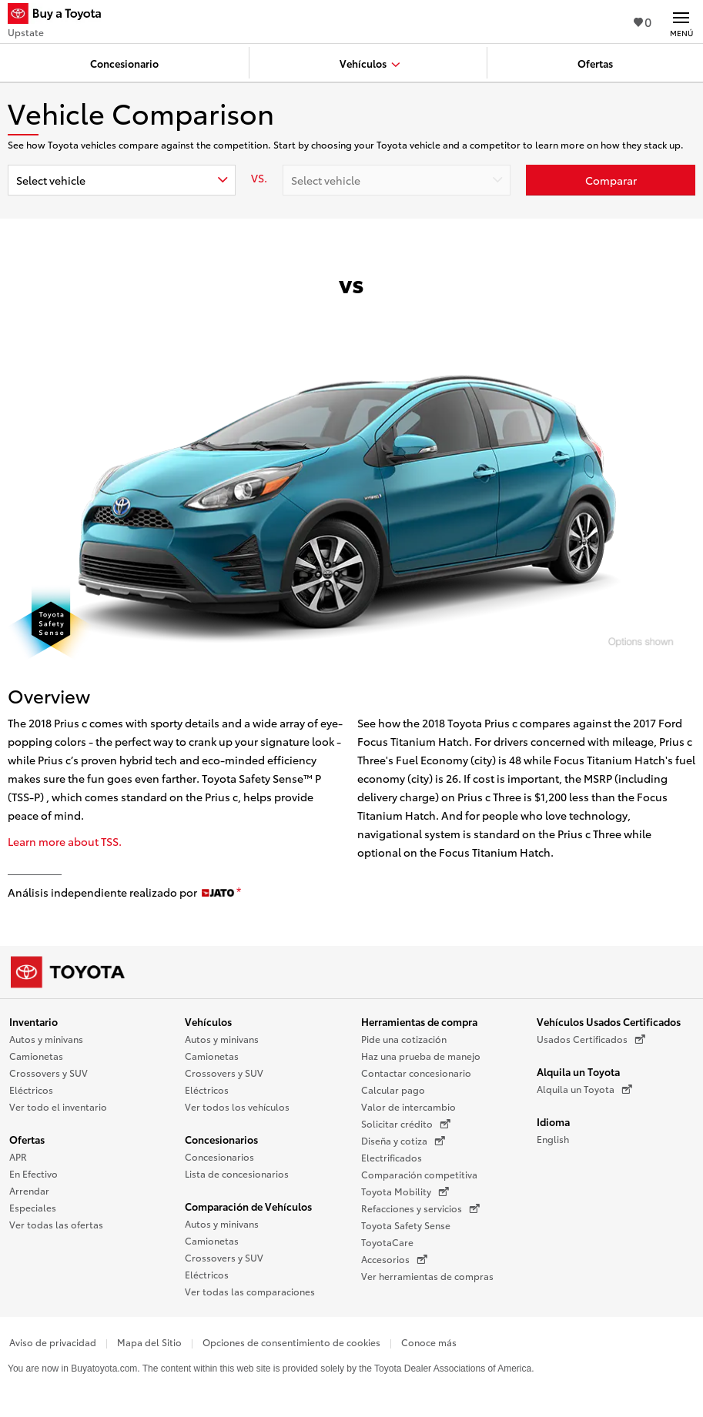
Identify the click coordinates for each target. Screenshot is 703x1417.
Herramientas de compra (419, 1021)
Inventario (33, 1021)
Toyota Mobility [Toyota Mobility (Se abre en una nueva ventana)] (405, 1191)
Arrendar (29, 1190)
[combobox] (122, 180)
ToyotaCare (387, 1241)
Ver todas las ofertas (56, 1224)
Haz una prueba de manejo (420, 1055)
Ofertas (27, 1139)
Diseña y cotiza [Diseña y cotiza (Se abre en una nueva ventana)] (403, 1140)
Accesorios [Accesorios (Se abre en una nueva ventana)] (394, 1259)
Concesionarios (221, 1139)
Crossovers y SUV (48, 1072)
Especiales (32, 1207)
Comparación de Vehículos (248, 1206)
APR (18, 1156)
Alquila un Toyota (578, 1071)
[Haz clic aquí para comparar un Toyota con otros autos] (610, 180)
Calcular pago (393, 1089)
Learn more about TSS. (65, 841)
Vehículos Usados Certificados (609, 1021)
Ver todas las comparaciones (250, 1291)
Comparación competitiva (419, 1174)
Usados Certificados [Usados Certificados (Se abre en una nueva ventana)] (591, 1039)
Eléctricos (31, 1089)
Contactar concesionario (416, 1072)
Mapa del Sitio (149, 1341)
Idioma (553, 1121)
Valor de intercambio (408, 1106)
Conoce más (429, 1341)
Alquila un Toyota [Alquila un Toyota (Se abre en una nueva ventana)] (584, 1089)
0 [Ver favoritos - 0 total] (642, 21)
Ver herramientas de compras (427, 1275)
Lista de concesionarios (237, 1173)
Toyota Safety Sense (405, 1225)
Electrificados (391, 1157)
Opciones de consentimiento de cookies (291, 1341)
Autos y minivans (46, 1038)
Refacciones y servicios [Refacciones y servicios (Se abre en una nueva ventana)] (420, 1208)
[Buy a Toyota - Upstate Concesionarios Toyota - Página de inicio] (61, 15)
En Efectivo (33, 1173)
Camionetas (36, 1055)
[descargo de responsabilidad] (239, 893)
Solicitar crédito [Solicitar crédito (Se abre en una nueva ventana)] (405, 1123)
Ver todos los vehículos (237, 1106)
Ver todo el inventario (58, 1106)
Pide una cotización (404, 1038)
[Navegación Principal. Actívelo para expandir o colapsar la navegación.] (681, 21)
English (553, 1138)
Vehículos (208, 1021)
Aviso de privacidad (52, 1341)
